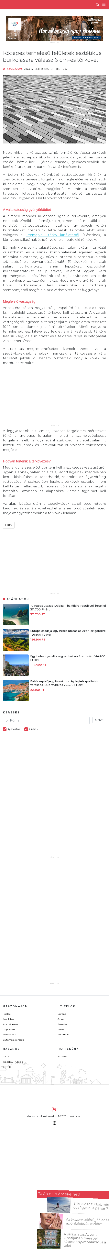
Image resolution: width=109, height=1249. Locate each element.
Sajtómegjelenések (13, 1039)
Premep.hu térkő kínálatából (52, 235)
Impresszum (10, 1029)
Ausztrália (63, 1034)
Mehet (99, 719)
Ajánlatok (8, 1018)
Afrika (61, 1029)
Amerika (62, 1024)
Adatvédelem (10, 1024)
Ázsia (61, 1018)
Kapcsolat (63, 1056)
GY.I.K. (6, 1056)
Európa (62, 1013)
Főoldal (7, 1013)
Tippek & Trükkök (13, 1061)
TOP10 (7, 1066)
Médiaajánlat (10, 1034)
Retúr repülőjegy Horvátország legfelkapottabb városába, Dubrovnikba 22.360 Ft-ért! (64, 683)
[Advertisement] (54, 396)
